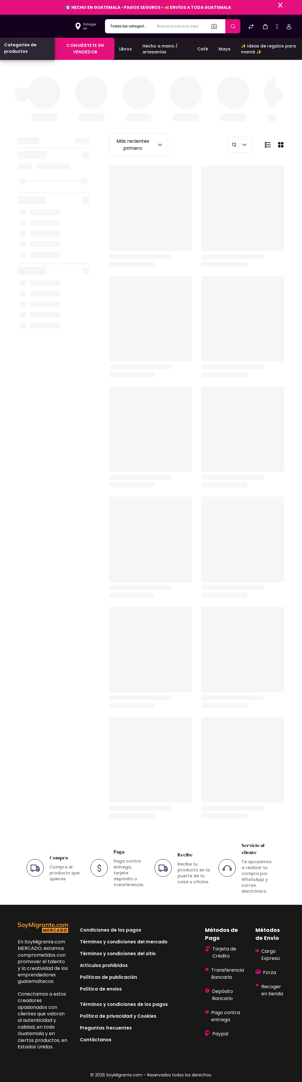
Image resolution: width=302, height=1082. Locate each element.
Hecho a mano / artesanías (160, 49)
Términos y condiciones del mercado (124, 942)
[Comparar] (251, 27)
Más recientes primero (140, 145)
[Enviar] (232, 26)
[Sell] (277, 27)
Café (202, 49)
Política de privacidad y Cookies (118, 1016)
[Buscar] (216, 26)
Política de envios (101, 989)
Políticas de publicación (108, 977)
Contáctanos (95, 1040)
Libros (125, 49)
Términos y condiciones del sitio (118, 953)
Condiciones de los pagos (110, 930)
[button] (265, 26)
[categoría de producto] (128, 26)
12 (240, 144)
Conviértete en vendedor (85, 48)
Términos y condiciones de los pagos (124, 1004)
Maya (224, 49)
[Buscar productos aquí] (179, 26)
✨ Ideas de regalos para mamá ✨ (268, 49)
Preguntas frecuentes (106, 1028)
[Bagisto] (39, 26)
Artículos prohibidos (104, 965)
